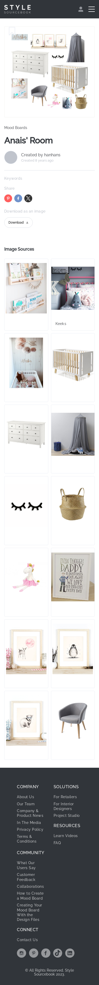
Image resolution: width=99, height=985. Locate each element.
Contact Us (27, 940)
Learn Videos (66, 836)
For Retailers (65, 797)
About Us (25, 797)
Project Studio (67, 815)
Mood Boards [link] (15, 128)
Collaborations (30, 886)
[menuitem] (81, 9)
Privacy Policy (30, 829)
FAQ (57, 843)
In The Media (29, 823)
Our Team (26, 804)
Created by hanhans (40, 155)
